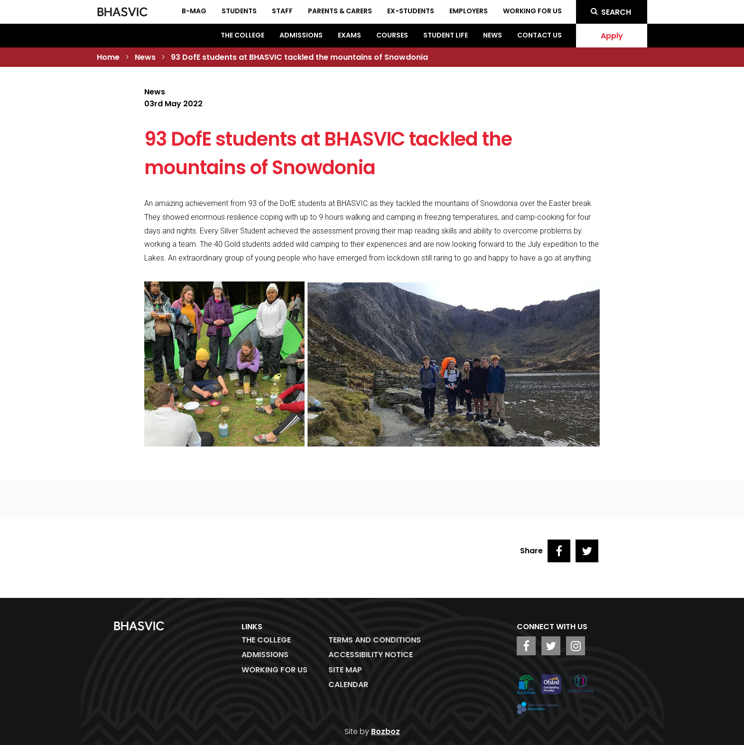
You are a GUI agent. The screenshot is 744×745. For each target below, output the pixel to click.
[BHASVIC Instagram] (575, 645)
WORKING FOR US (274, 669)
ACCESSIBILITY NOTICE (370, 654)
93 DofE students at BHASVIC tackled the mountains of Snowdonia (299, 57)
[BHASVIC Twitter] (550, 645)
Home (108, 57)
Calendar (348, 684)
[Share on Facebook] (559, 551)
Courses (392, 35)
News (492, 35)
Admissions (301, 35)
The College (242, 35)
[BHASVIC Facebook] (526, 645)
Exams (349, 35)
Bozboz (385, 731)
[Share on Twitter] (587, 551)
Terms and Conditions (374, 639)
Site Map (345, 669)
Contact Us (539, 35)
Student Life (445, 35)
